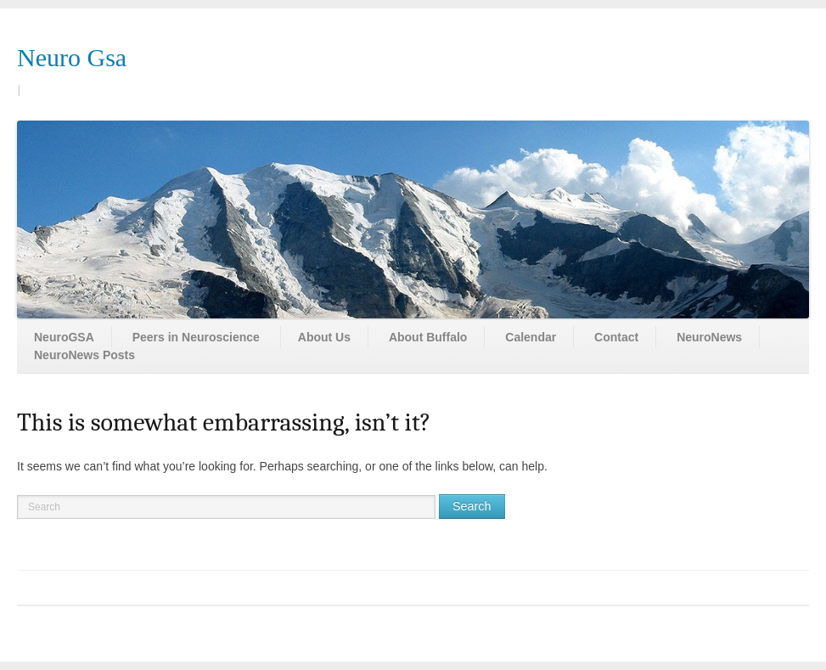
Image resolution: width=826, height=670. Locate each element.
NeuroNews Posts (84, 355)
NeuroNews (709, 337)
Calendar (530, 337)
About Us (324, 337)
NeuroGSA (64, 337)
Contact (616, 337)
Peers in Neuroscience (196, 337)
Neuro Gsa (71, 57)
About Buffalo (428, 337)
